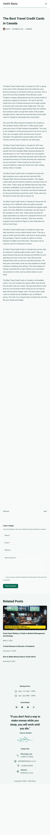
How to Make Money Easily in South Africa (19, 657)
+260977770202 (27, 757)
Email (7, 542)
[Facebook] (17, 707)
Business (29, 29)
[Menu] (46, 4)
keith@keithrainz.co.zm (27, 761)
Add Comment (10, 557)
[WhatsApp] (28, 707)
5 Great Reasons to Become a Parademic (19, 646)
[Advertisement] (25, 59)
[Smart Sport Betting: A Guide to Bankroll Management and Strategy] (25, 618)
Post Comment (10, 586)
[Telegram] (33, 707)
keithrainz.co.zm (27, 773)
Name (7, 535)
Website (7, 550)
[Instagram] (22, 707)
